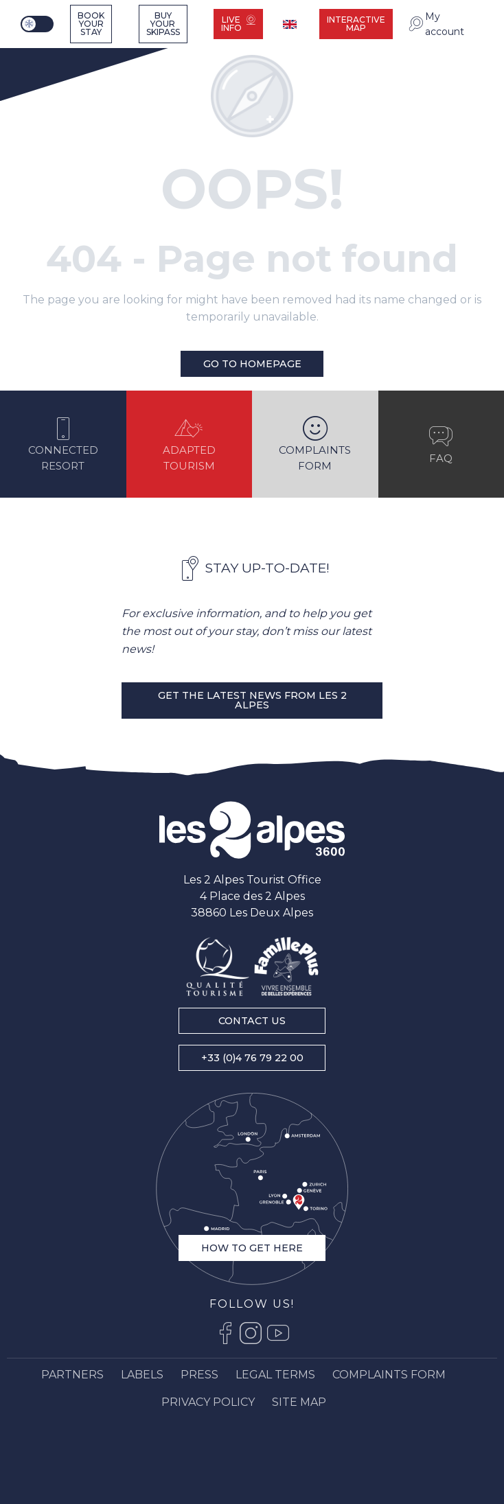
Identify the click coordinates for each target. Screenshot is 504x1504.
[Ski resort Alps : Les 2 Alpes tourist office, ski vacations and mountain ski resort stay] (47, 56)
